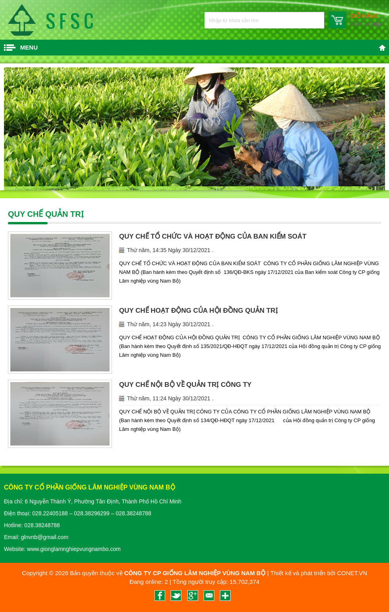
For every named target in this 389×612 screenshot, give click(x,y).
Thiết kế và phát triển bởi (302, 573)
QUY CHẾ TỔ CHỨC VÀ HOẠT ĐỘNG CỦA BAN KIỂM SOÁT (212, 236)
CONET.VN (352, 573)
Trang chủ (382, 47)
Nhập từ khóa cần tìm (314, 20)
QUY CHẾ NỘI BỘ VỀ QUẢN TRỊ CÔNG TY (185, 384)
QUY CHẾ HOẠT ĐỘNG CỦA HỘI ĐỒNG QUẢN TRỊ (198, 310)
